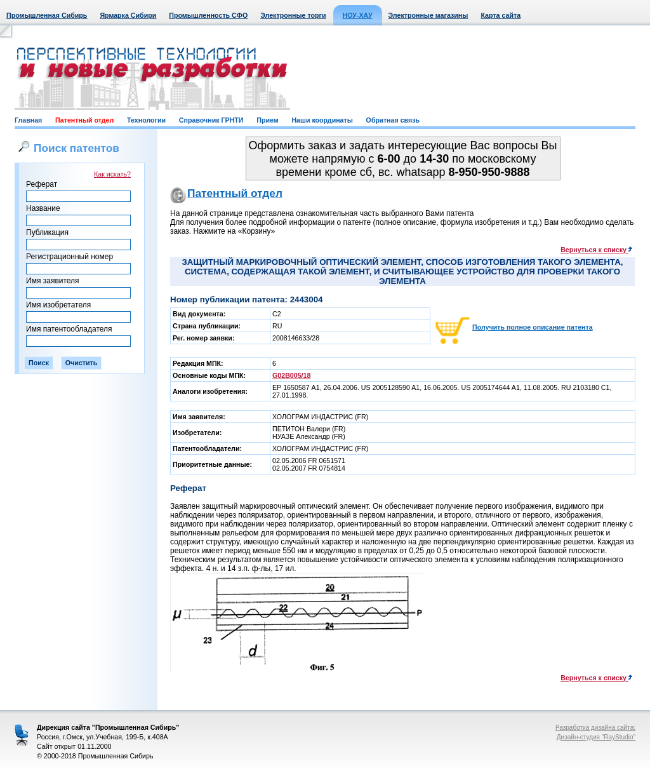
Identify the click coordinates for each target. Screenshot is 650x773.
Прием (267, 120)
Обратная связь (393, 120)
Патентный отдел (84, 120)
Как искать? (112, 174)
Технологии (146, 120)
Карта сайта (501, 15)
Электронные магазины (428, 15)
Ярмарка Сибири (128, 15)
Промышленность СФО (208, 15)
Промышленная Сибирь (46, 15)
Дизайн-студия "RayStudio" (596, 737)
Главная (28, 120)
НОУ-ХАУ (358, 15)
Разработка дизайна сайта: (595, 727)
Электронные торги (293, 15)
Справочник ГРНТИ (211, 120)
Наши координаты (321, 120)
